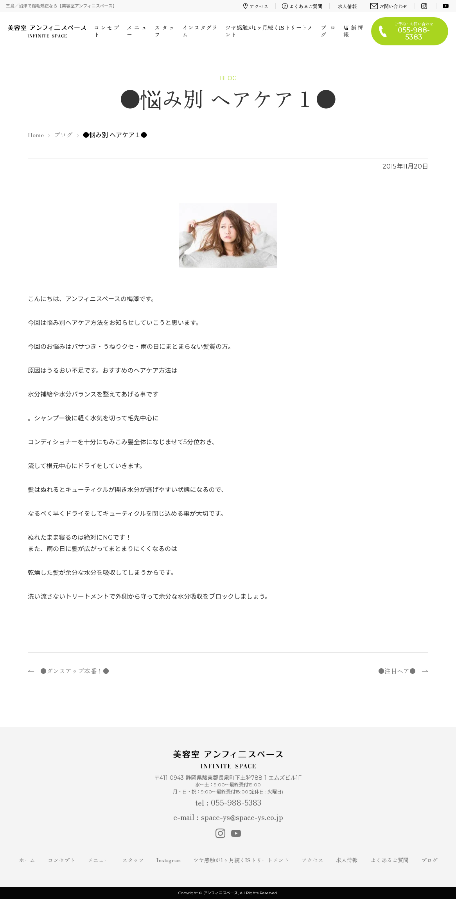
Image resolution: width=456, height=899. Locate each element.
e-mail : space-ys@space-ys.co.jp (228, 816)
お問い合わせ (389, 6)
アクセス (255, 6)
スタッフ (164, 30)
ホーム (27, 860)
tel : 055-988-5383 (228, 802)
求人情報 (347, 6)
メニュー (137, 30)
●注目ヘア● (397, 670)
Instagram (168, 860)
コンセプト (106, 30)
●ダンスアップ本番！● (74, 670)
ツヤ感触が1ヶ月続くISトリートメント (269, 30)
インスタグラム (199, 30)
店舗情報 (353, 30)
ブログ (328, 30)
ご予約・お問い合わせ (413, 31)
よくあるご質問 (302, 6)
